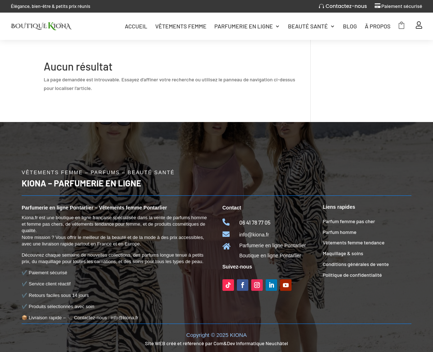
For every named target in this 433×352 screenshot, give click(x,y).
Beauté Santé (308, 26)
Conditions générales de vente (356, 264)
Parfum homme (339, 232)
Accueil (136, 26)
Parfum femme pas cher (349, 221)
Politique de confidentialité (352, 275)
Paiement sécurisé (402, 6)
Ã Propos (378, 26)
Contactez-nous (346, 6)
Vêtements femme (180, 26)
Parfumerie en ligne (243, 26)
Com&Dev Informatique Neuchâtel (250, 343)
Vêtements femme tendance (353, 242)
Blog (350, 26)
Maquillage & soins (343, 253)
